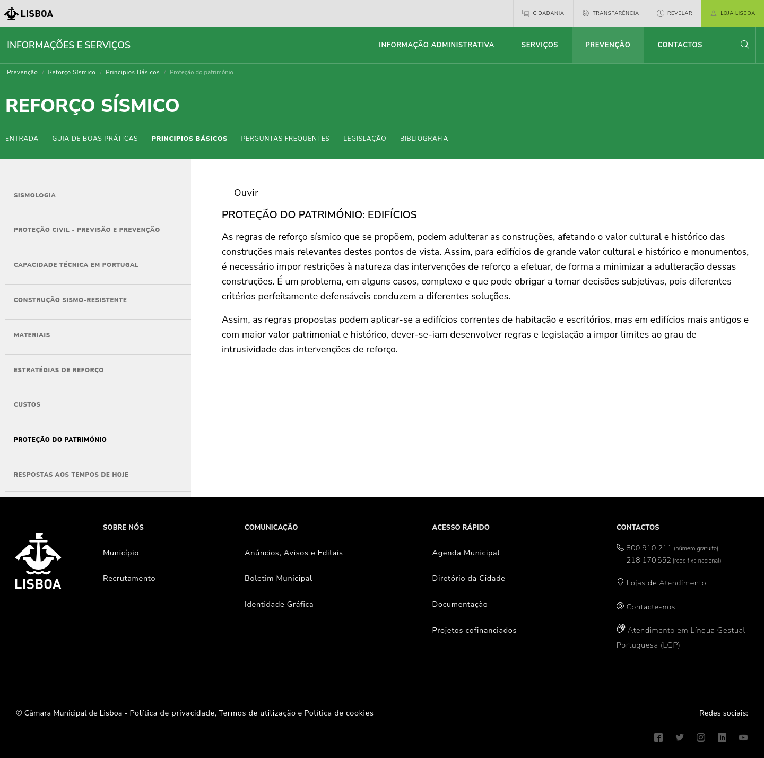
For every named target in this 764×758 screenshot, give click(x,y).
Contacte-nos (651, 606)
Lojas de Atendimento (667, 583)
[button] (745, 45)
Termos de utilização (257, 713)
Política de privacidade (172, 713)
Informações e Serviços (69, 45)
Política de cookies (339, 713)
